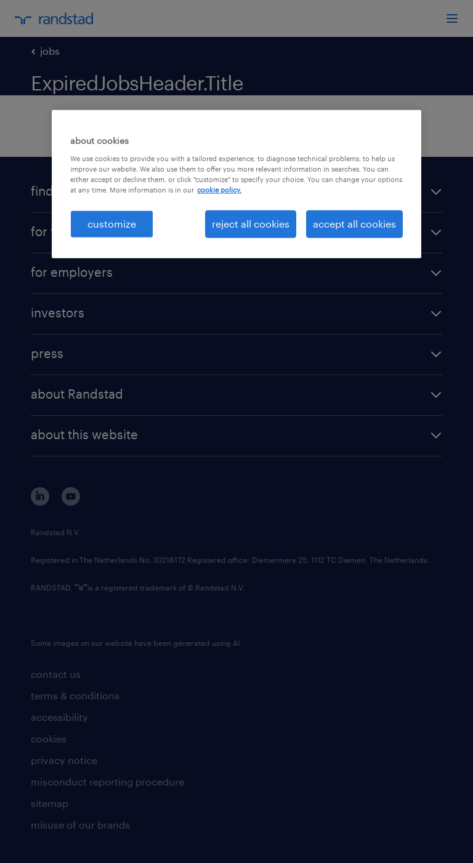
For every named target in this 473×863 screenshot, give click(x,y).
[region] (236, 184)
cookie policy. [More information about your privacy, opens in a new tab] (219, 190)
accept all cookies (354, 223)
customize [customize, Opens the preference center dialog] (111, 223)
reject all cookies (250, 223)
